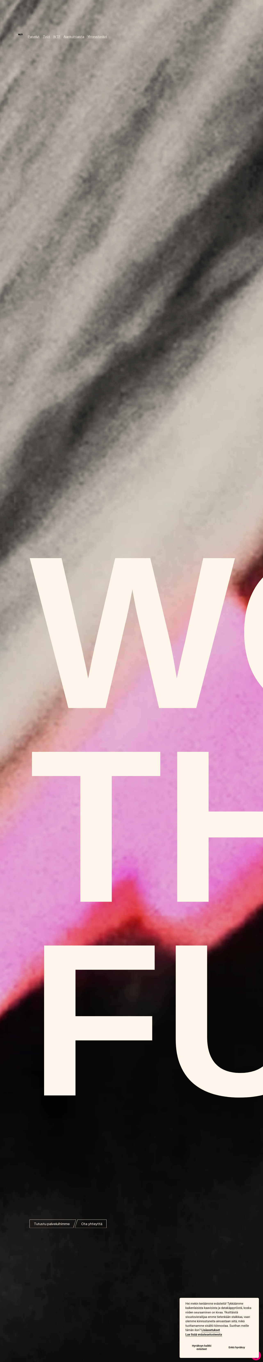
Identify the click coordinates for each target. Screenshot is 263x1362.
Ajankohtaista (74, 37)
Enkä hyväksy (237, 1347)
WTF (56, 37)
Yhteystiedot (97, 37)
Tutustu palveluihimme (52, 1224)
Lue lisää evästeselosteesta (204, 1334)
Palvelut (34, 37)
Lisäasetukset (211, 1330)
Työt (46, 37)
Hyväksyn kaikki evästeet (201, 1347)
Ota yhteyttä (91, 1224)
